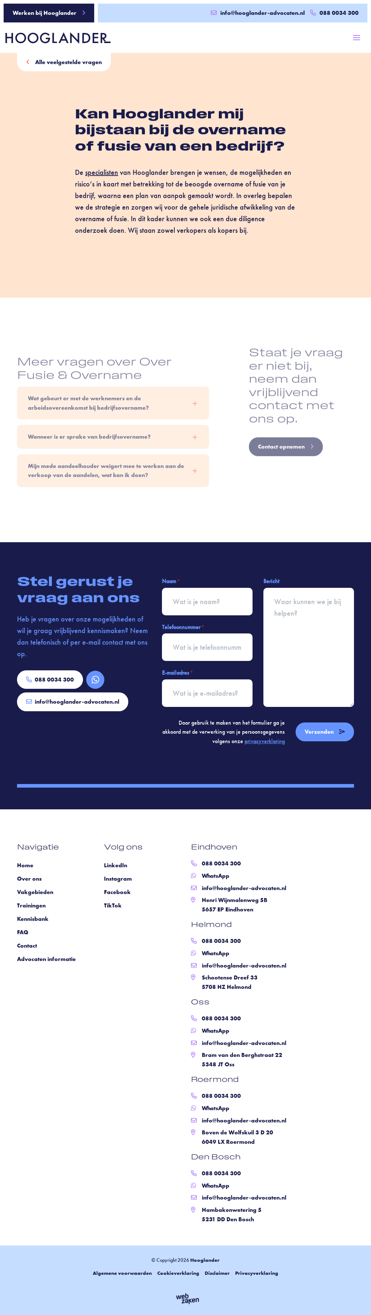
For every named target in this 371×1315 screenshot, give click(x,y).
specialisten (101, 174)
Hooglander (205, 1260)
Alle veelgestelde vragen (64, 62)
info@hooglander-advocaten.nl (258, 13)
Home (25, 865)
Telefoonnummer (183, 627)
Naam (171, 581)
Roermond (215, 1080)
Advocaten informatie (46, 959)
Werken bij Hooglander (49, 13)
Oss (200, 1002)
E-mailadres (177, 673)
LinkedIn (115, 865)
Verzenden (325, 732)
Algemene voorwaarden (122, 1273)
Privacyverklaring (256, 1273)
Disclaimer (217, 1273)
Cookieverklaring (178, 1273)
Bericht (271, 581)
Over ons (29, 878)
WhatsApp (215, 876)
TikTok (113, 905)
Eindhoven (214, 847)
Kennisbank (33, 919)
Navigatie (38, 847)
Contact (27, 945)
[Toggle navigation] (356, 37)
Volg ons (123, 847)
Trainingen (31, 905)
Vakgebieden (35, 892)
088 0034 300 (50, 679)
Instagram (118, 878)
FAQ (22, 932)
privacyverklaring (265, 741)
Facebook (117, 892)
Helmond (211, 925)
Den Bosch (216, 1157)
